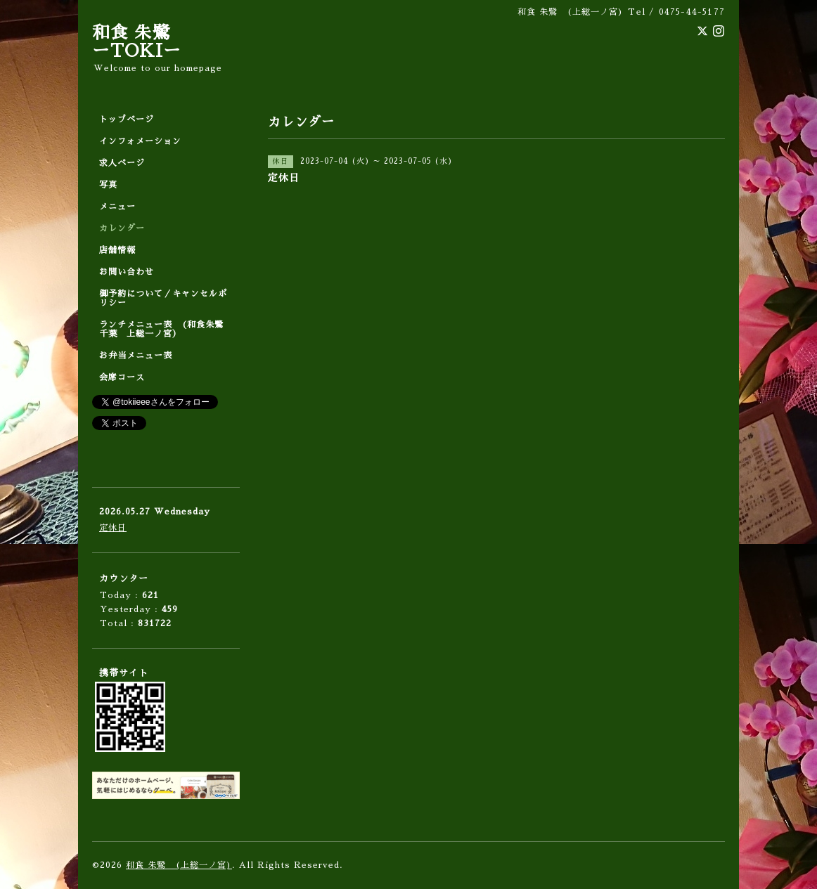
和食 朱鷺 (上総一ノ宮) (179, 865)
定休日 (113, 528)
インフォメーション (140, 141)
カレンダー (122, 228)
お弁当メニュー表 (135, 355)
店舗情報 (117, 250)
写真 (108, 185)
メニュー (117, 206)
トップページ (126, 119)
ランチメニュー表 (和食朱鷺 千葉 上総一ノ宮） (166, 329)
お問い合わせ (126, 272)
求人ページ (122, 163)
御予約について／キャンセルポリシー (163, 298)
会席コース (122, 377)
